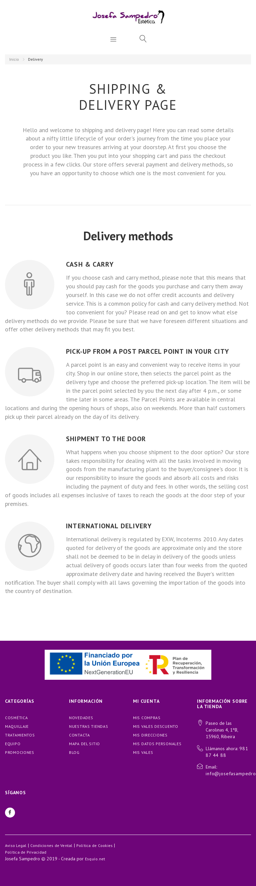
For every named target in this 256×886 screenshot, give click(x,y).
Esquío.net (95, 858)
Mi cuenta (146, 701)
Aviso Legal (16, 845)
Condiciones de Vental (51, 845)
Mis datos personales (157, 743)
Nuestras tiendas (88, 726)
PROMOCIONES (19, 752)
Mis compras (147, 717)
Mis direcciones (150, 734)
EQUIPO (12, 743)
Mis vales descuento (155, 726)
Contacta (79, 734)
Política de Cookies (94, 845)
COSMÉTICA (16, 717)
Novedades (81, 717)
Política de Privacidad (25, 852)
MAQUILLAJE (17, 726)
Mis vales (143, 752)
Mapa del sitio (84, 743)
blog (74, 752)
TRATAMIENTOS (20, 734)
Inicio (14, 59)
